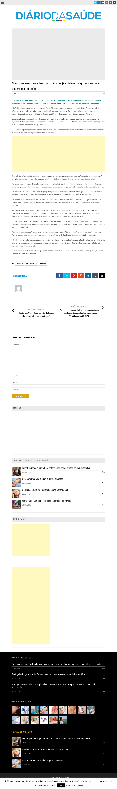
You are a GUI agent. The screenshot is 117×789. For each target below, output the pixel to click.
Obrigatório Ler (31, 263)
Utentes (43, 263)
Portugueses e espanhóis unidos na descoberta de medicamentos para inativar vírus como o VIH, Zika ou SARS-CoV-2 (79, 313)
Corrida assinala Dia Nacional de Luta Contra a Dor (45, 490)
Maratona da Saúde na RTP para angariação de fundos (46, 500)
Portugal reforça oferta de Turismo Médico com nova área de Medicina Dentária (48, 674)
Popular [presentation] (17, 461)
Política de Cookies (74, 785)
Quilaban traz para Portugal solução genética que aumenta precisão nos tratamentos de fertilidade (57, 664)
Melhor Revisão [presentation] (42, 461)
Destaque (19, 263)
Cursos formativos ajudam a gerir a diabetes (42, 479)
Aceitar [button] (61, 785)
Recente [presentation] (28, 461)
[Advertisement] (58, 154)
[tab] (17, 460)
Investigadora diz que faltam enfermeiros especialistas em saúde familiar (56, 468)
